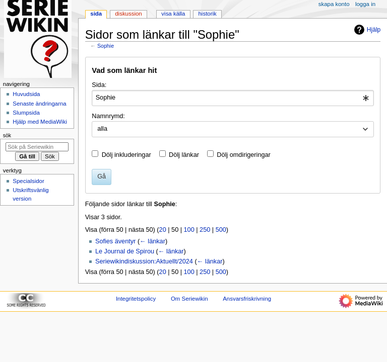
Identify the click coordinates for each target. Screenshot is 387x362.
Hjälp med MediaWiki (40, 122)
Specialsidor (28, 181)
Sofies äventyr (115, 241)
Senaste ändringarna (39, 104)
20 (162, 229)
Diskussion (128, 14)
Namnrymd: (108, 116)
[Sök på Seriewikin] (37, 146)
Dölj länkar (184, 154)
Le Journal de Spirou (124, 251)
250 (205, 229)
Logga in (365, 4)
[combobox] (232, 98)
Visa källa (173, 14)
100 (189, 229)
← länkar (152, 241)
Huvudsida (26, 94)
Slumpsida (26, 113)
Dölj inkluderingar (126, 154)
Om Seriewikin (189, 299)
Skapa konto (334, 4)
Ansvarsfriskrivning (247, 299)
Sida (96, 14)
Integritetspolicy (136, 299)
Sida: (99, 84)
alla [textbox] (102, 128)
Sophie (105, 46)
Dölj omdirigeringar (243, 154)
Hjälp (366, 30)
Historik (208, 14)
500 (221, 229)
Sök (7, 135)
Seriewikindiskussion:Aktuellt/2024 (144, 261)
